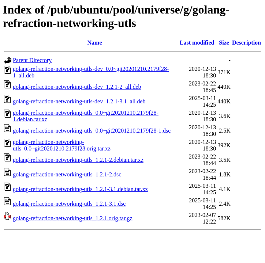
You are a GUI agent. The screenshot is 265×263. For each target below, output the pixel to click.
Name (94, 42)
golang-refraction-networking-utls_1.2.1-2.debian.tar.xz (78, 160)
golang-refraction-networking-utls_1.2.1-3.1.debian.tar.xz (80, 189)
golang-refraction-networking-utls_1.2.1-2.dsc (67, 174)
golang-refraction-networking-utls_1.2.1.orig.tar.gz (72, 218)
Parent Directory (32, 60)
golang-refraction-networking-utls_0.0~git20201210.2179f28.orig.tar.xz (62, 145)
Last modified (197, 42)
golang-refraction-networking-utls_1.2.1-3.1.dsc (69, 204)
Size (224, 42)
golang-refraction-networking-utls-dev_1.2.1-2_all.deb (77, 87)
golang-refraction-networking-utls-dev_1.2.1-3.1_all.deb (79, 101)
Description (246, 42)
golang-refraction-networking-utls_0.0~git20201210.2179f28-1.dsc (92, 130)
